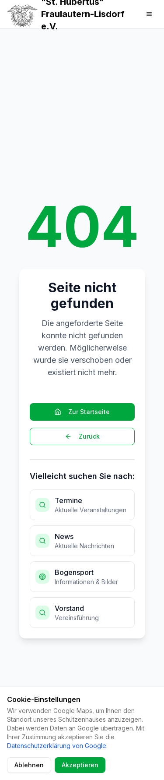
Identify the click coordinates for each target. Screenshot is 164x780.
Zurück (82, 436)
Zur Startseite (82, 411)
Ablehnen (29, 765)
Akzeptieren (80, 765)
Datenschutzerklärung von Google (56, 745)
